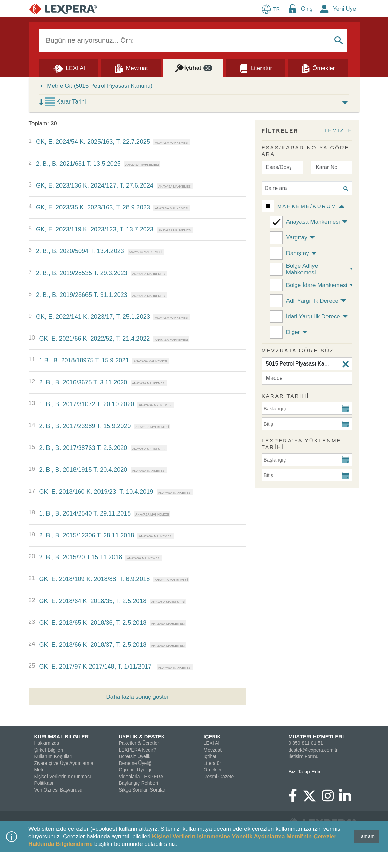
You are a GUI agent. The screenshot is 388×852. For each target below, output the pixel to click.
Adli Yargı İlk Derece (312, 301)
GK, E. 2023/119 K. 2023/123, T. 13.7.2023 (94, 229)
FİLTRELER (280, 131)
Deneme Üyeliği (136, 763)
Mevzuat (213, 750)
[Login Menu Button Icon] (292, 8)
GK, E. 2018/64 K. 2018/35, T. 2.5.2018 (92, 600)
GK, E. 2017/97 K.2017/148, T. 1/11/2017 (96, 666)
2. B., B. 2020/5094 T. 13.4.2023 (80, 251)
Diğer (293, 332)
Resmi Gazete (219, 776)
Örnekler (213, 769)
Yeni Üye (344, 8)
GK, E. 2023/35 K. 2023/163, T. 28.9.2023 (93, 207)
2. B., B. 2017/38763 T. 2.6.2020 (83, 447)
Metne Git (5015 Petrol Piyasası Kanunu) (99, 86)
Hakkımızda (46, 743)
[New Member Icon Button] (324, 8)
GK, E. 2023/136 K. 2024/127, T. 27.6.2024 (94, 185)
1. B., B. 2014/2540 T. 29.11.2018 (85, 513)
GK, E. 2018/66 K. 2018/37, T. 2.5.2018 (92, 644)
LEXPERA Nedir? (137, 750)
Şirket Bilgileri (48, 750)
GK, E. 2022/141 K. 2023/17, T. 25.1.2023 (93, 316)
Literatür (212, 763)
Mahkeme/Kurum (307, 206)
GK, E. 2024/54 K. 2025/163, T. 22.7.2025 (93, 141)
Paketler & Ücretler (139, 743)
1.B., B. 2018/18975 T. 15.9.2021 (84, 360)
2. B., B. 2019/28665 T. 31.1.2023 (82, 294)
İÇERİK (212, 736)
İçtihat (210, 756)
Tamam (367, 836)
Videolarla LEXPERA (141, 776)
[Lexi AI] (68, 68)
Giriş (307, 8)
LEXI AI (212, 743)
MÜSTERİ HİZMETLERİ (316, 736)
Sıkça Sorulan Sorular (142, 790)
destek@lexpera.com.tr (313, 750)
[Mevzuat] (131, 68)
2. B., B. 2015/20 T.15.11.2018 (80, 557)
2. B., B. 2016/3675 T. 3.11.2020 (83, 382)
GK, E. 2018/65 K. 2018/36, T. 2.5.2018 (92, 622)
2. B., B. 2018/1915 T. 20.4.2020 (83, 469)
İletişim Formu (304, 756)
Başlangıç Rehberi (138, 783)
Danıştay (297, 253)
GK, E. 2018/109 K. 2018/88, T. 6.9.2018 (94, 579)
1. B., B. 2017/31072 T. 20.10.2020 (86, 404)
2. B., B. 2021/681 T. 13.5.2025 (78, 163)
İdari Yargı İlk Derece (313, 316)
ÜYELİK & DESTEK (142, 736)
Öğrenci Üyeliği (135, 769)
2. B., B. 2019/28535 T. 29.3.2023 (82, 273)
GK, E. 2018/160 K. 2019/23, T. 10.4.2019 (96, 491)
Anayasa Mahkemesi (313, 222)
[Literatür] (255, 68)
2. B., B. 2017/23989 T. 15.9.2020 (85, 426)
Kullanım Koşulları (53, 756)
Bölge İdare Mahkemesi (316, 285)
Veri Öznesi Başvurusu (58, 790)
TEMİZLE (338, 130)
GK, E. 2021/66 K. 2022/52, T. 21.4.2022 (94, 338)
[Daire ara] (307, 188)
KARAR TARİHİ (285, 396)
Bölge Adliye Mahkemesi (302, 269)
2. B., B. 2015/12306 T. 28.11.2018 (86, 535)
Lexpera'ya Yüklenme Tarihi (302, 444)
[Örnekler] (317, 68)
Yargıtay (296, 237)
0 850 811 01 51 (306, 743)
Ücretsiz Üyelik (135, 756)
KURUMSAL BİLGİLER (61, 736)
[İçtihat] (193, 68)
